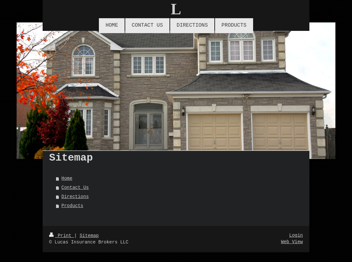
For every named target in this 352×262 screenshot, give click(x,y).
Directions (75, 196)
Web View (292, 241)
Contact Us (75, 187)
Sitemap (89, 235)
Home (67, 178)
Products (72, 205)
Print (61, 235)
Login (296, 235)
